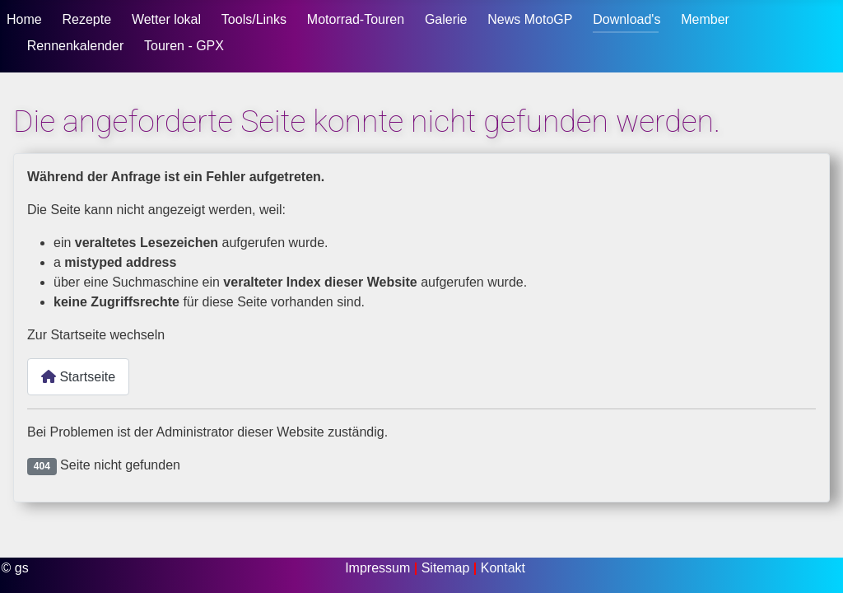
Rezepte (86, 19)
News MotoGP (529, 19)
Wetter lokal (166, 19)
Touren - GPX (184, 46)
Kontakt (503, 568)
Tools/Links (253, 19)
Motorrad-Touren (355, 19)
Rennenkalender (75, 46)
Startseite (78, 377)
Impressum (379, 568)
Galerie (446, 19)
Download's (626, 19)
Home (24, 19)
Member (705, 19)
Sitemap (447, 568)
